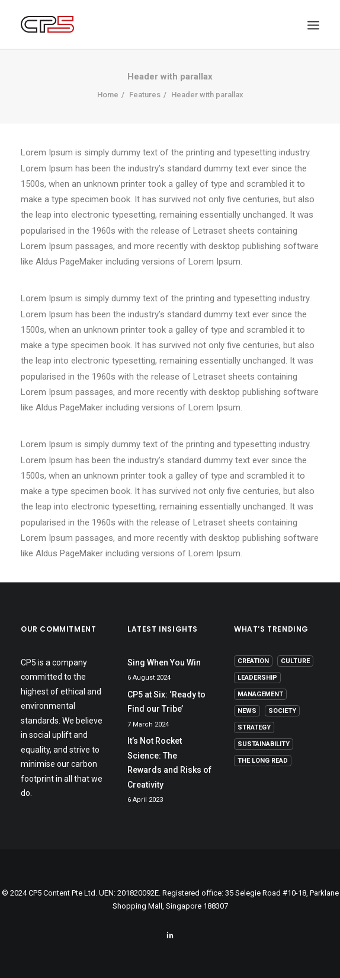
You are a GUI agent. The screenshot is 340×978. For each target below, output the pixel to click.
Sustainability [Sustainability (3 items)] (264, 744)
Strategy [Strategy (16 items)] (254, 727)
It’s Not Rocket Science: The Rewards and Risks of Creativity (169, 762)
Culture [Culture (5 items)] (295, 661)
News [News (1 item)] (247, 711)
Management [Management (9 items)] (260, 694)
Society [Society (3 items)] (282, 711)
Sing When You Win (164, 662)
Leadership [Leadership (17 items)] (257, 677)
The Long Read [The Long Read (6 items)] (263, 760)
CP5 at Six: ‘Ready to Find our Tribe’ (166, 702)
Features (145, 94)
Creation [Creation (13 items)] (253, 661)
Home (107, 94)
